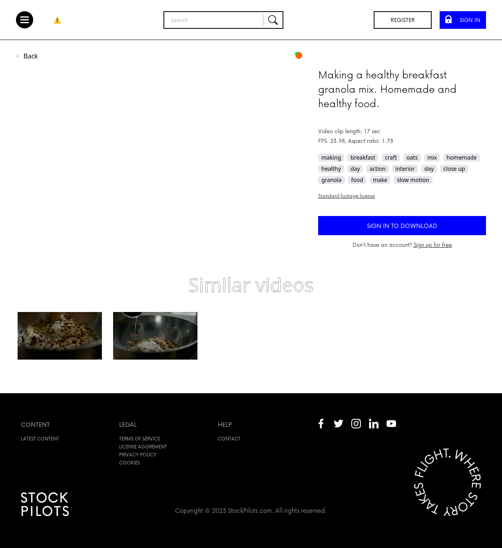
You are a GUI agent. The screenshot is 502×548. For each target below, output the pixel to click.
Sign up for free (433, 244)
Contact (229, 438)
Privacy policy (137, 454)
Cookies (129, 462)
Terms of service (139, 438)
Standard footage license (346, 196)
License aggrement (143, 446)
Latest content (40, 438)
